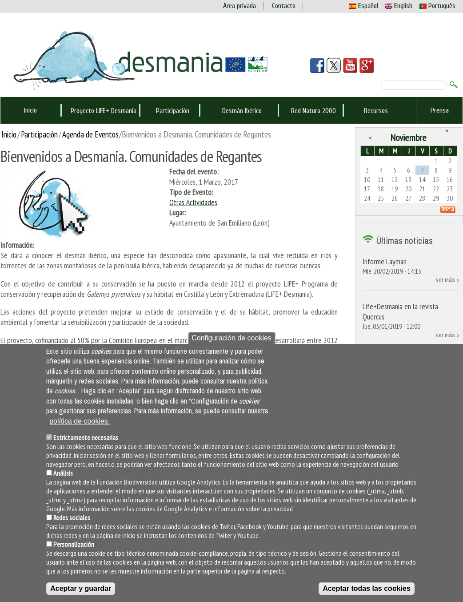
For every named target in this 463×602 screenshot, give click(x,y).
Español (363, 6)
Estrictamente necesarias (85, 437)
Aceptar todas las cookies (366, 588)
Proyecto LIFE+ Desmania (103, 111)
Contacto (283, 6)
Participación (172, 111)
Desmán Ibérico (242, 111)
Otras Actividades (193, 202)
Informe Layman (385, 261)
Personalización (73, 544)
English (398, 6)
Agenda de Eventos (90, 134)
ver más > (447, 279)
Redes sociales (71, 517)
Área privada (239, 6)
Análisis (63, 473)
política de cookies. (79, 421)
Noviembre (409, 137)
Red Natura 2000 (313, 111)
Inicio (30, 110)
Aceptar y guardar (80, 588)
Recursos (376, 111)
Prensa (440, 110)
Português (437, 6)
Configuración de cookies (231, 338)
